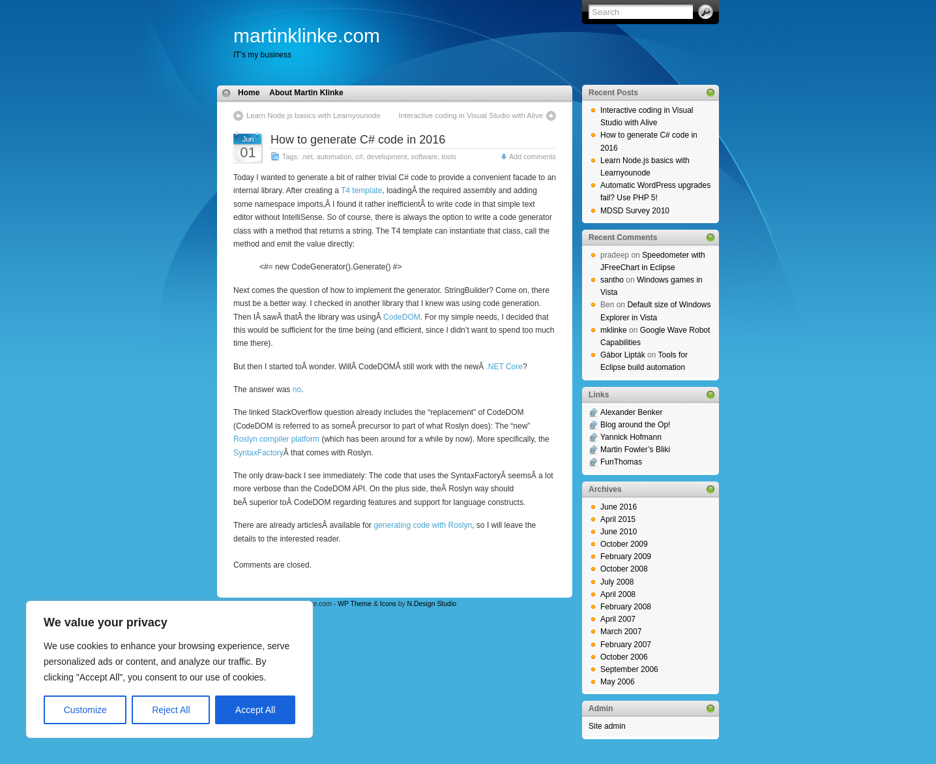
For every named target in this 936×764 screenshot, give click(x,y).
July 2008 (617, 582)
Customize (85, 710)
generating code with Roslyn (422, 525)
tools (448, 156)
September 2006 (629, 669)
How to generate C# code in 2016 (358, 139)
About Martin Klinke (306, 92)
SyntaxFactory (258, 452)
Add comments (532, 156)
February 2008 (625, 606)
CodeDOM (401, 317)
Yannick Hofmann (631, 437)
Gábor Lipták (622, 354)
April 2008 (618, 594)
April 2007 (618, 619)
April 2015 (618, 519)
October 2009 (624, 544)
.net (307, 156)
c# (358, 156)
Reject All (171, 710)
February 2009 (625, 556)
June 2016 (618, 507)
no (297, 389)
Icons (388, 603)
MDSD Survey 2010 (634, 210)
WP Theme (355, 603)
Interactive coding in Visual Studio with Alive (471, 115)
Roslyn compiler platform (276, 439)
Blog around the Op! (635, 424)
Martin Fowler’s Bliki (635, 449)
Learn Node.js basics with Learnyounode (313, 115)
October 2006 (624, 657)
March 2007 (620, 631)
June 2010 (618, 531)
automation (334, 156)
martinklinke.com (306, 35)
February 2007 (625, 644)
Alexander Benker (631, 412)
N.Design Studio (431, 603)
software (424, 156)
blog (7, 757)
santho (612, 279)
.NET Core (504, 366)
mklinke (613, 330)
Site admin (607, 726)
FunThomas (621, 461)
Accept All (255, 710)
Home (248, 92)
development (387, 156)
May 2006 (617, 681)
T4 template (361, 190)
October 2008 (624, 568)
